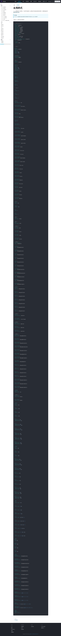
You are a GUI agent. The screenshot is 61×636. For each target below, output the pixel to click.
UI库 (23, 1)
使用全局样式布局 (16, 12)
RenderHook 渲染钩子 (4, 16)
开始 (1, 4)
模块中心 (45, 1)
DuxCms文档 (43, 626)
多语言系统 (2, 36)
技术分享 (35, 1)
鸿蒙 (11, 630)
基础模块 (19, 1)
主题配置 (2, 41)
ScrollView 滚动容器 (3, 9)
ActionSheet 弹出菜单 (4, 17)
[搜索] (57, 1)
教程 (15, 1)
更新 (31, 1)
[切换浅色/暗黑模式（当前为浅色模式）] (53, 1)
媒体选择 (2, 24)
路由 (1, 23)
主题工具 (2, 32)
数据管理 (2, 34)
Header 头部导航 (3, 8)
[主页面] (14, 5)
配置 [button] (1, 39)
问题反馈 (39, 1)
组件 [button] (1, 5)
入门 (11, 626)
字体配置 (2, 42)
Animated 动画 (3, 19)
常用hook (2, 35)
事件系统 (2, 31)
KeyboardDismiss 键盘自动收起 (5, 20)
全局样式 (2, 44)
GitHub (50, 1)
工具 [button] (1, 22)
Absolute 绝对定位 (3, 13)
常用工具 (2, 38)
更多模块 (27, 1)
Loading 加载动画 (3, 12)
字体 (1, 27)
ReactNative (13, 629)
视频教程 (12, 632)
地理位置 (2, 28)
